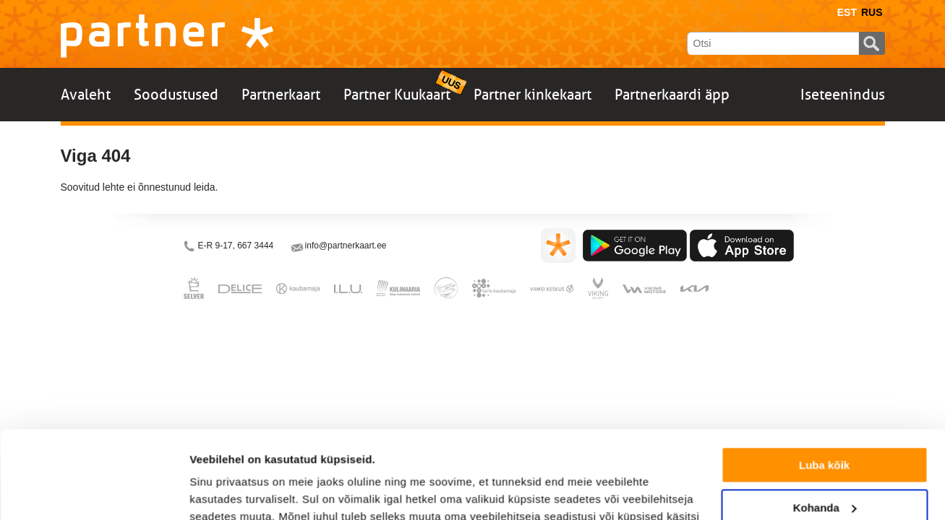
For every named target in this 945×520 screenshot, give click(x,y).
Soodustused (176, 94)
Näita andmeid (227, 491)
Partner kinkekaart (532, 94)
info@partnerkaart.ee (346, 245)
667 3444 (255, 245)
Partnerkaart (280, 94)
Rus (872, 12)
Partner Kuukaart (396, 94)
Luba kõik (824, 383)
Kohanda (825, 425)
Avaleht (86, 94)
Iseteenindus (842, 94)
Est (847, 12)
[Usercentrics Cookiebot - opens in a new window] (93, 492)
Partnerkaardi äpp (672, 94)
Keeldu (824, 468)
